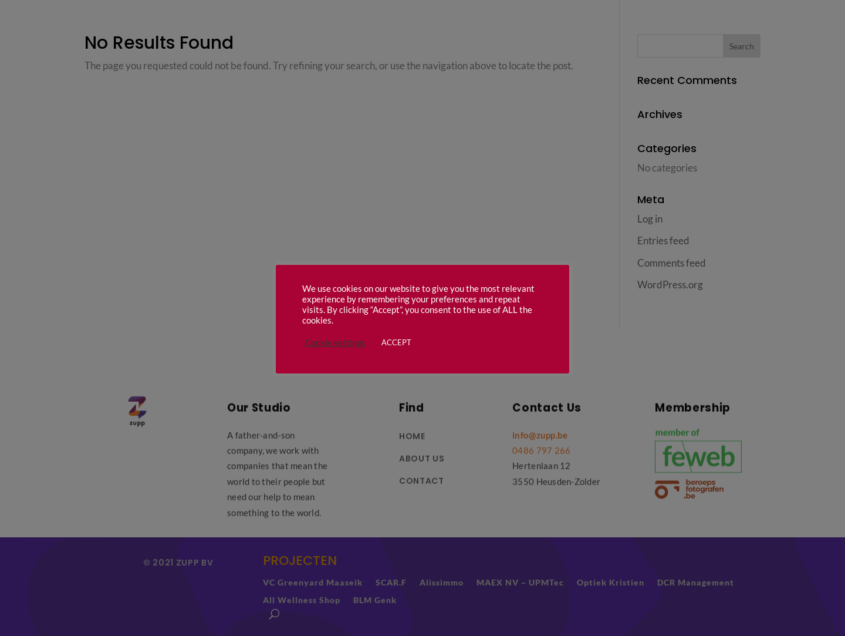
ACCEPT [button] (396, 342)
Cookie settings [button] (335, 343)
